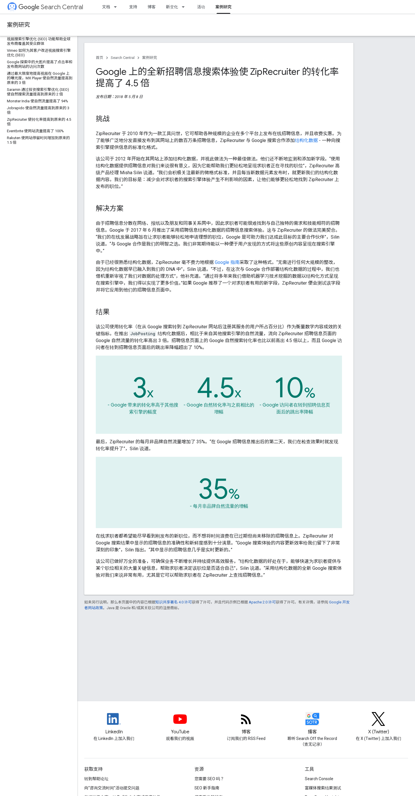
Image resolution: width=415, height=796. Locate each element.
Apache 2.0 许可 (262, 602)
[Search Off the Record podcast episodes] (312, 724)
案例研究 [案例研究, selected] (223, 6)
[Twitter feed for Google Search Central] (378, 724)
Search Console (319, 778)
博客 (152, 6)
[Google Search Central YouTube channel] (180, 724)
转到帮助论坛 (96, 778)
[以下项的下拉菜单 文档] (117, 7)
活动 (201, 6)
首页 (99, 57)
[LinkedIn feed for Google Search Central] (113, 724)
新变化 (172, 6)
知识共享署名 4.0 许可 (173, 602)
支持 (133, 6)
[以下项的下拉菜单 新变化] (185, 7)
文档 (106, 6)
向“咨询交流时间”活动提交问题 (111, 788)
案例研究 (18, 24)
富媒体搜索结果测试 (323, 788)
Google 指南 (227, 262)
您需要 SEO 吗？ (209, 778)
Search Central (50, 7)
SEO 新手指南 (206, 788)
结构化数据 (306, 140)
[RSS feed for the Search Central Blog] (246, 724)
